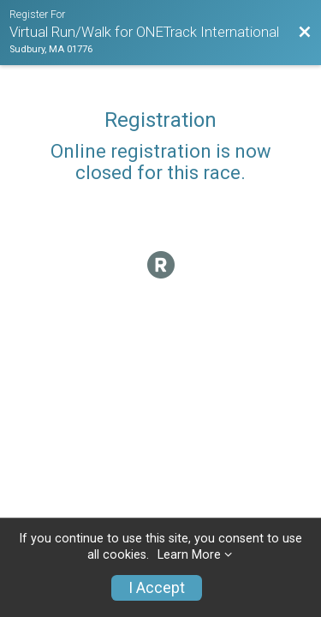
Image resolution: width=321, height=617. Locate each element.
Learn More (189, 555)
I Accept (156, 587)
